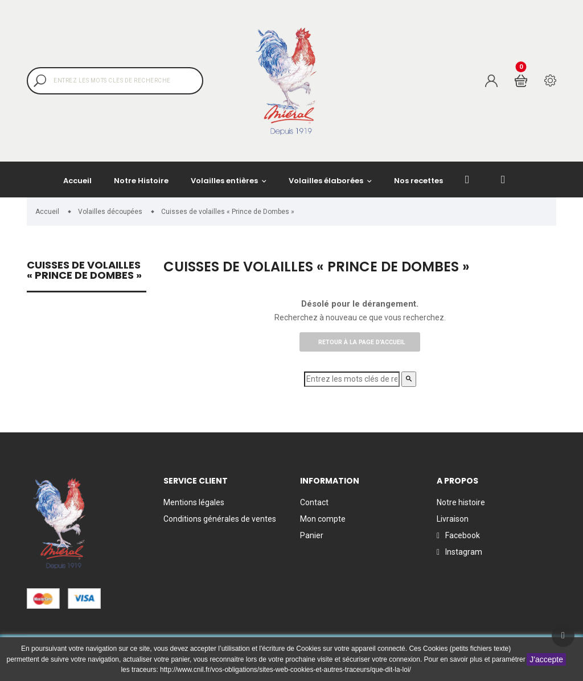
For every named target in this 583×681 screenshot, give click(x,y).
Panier (311, 535)
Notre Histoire (141, 180)
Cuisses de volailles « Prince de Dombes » (84, 271)
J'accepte (546, 659)
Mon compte (323, 518)
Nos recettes (418, 180)
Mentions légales (193, 502)
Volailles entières (225, 180)
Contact (314, 502)
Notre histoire (461, 502)
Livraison (453, 518)
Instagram (524, 180)
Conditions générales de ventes (219, 518)
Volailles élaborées (327, 180)
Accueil (77, 180)
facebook (486, 180)
